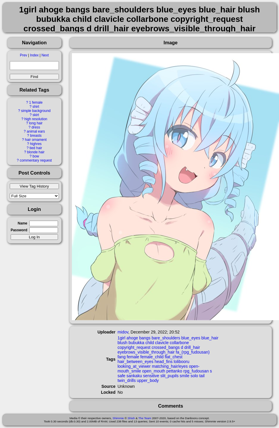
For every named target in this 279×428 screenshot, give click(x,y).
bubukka (136, 342)
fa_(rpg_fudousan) (192, 352)
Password (19, 230)
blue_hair (210, 338)
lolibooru (181, 361)
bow (36, 156)
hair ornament (35, 140)
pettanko (174, 371)
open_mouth (153, 371)
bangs (144, 338)
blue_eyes (190, 338)
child (149, 342)
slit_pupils (169, 375)
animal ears (36, 131)
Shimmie (118, 418)
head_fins (164, 361)
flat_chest (174, 356)
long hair (36, 123)
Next (45, 55)
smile (184, 375)
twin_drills (126, 380)
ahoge (132, 338)
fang (121, 356)
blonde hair (36, 152)
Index (34, 55)
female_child (152, 356)
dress (35, 127)
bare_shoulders (165, 338)
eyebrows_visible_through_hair (146, 352)
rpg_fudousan (196, 371)
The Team (144, 418)
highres (35, 144)
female (133, 356)
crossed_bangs (165, 347)
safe (121, 375)
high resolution (35, 119)
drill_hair (192, 347)
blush (122, 342)
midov (122, 332)
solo (194, 375)
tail (201, 375)
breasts (35, 136)
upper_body (148, 380)
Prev (23, 55)
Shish (131, 418)
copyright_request (133, 347)
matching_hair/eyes (170, 366)
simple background (36, 111)
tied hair (36, 148)
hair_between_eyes (135, 361)
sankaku (134, 375)
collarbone (179, 342)
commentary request (36, 160)
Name (22, 223)
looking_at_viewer (134, 366)
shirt (36, 107)
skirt (36, 115)
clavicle (162, 342)
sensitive (151, 375)
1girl (121, 338)
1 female (36, 102)
